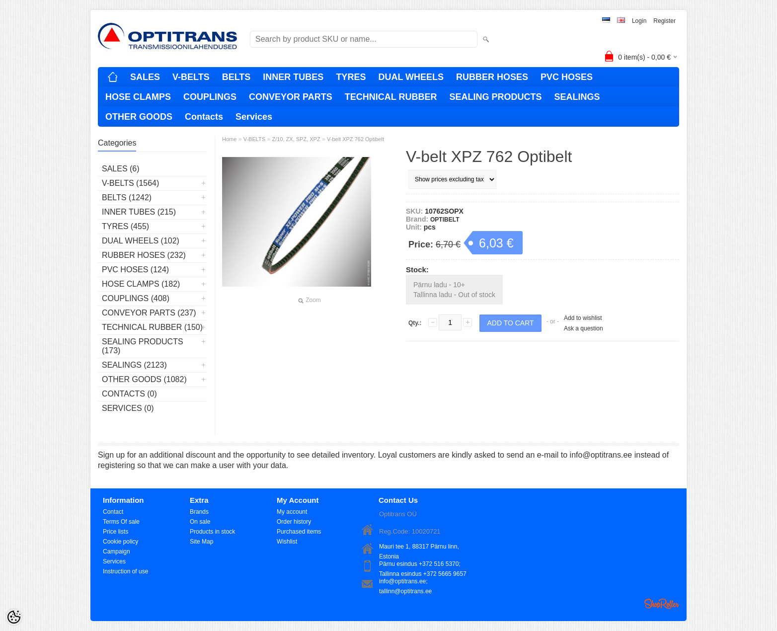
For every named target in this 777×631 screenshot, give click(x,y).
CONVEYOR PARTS (290, 97)
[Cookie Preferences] (14, 617)
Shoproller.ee (661, 604)
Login (639, 20)
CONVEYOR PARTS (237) (149, 313)
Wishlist (287, 541)
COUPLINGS (209, 97)
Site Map (201, 541)
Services (253, 117)
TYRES (351, 77)
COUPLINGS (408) (135, 298)
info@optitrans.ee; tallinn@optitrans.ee (405, 582)
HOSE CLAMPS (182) (141, 284)
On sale (200, 521)
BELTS (236, 77)
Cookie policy (120, 541)
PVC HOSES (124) (135, 269)
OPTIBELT (444, 219)
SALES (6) (121, 168)
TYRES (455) (125, 226)
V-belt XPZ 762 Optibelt (355, 139)
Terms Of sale (121, 521)
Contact (113, 511)
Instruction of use (125, 571)
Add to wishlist (583, 318)
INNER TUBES (293, 77)
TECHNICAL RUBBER (391, 97)
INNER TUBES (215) (139, 212)
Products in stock (212, 531)
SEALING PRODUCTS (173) (142, 346)
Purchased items (299, 531)
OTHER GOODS (138, 117)
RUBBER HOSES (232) (144, 255)
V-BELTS (191, 77)
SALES (145, 77)
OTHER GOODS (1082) (144, 379)
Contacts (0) (129, 394)
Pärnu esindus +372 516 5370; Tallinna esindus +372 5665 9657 (422, 564)
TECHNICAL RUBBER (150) (152, 327)
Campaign (116, 551)
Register (664, 20)
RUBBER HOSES (492, 77)
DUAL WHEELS (411, 77)
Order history (294, 521)
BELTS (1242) (127, 197)
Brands (199, 511)
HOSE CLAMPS (138, 97)
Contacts (204, 117)
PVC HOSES (567, 77)
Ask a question (583, 328)
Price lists (115, 531)
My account (292, 511)
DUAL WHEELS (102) (140, 241)
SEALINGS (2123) (134, 365)
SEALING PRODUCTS (495, 97)
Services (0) (128, 408)
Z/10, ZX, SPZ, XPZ (296, 139)
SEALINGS (577, 97)
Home (229, 139)
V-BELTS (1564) (130, 183)
